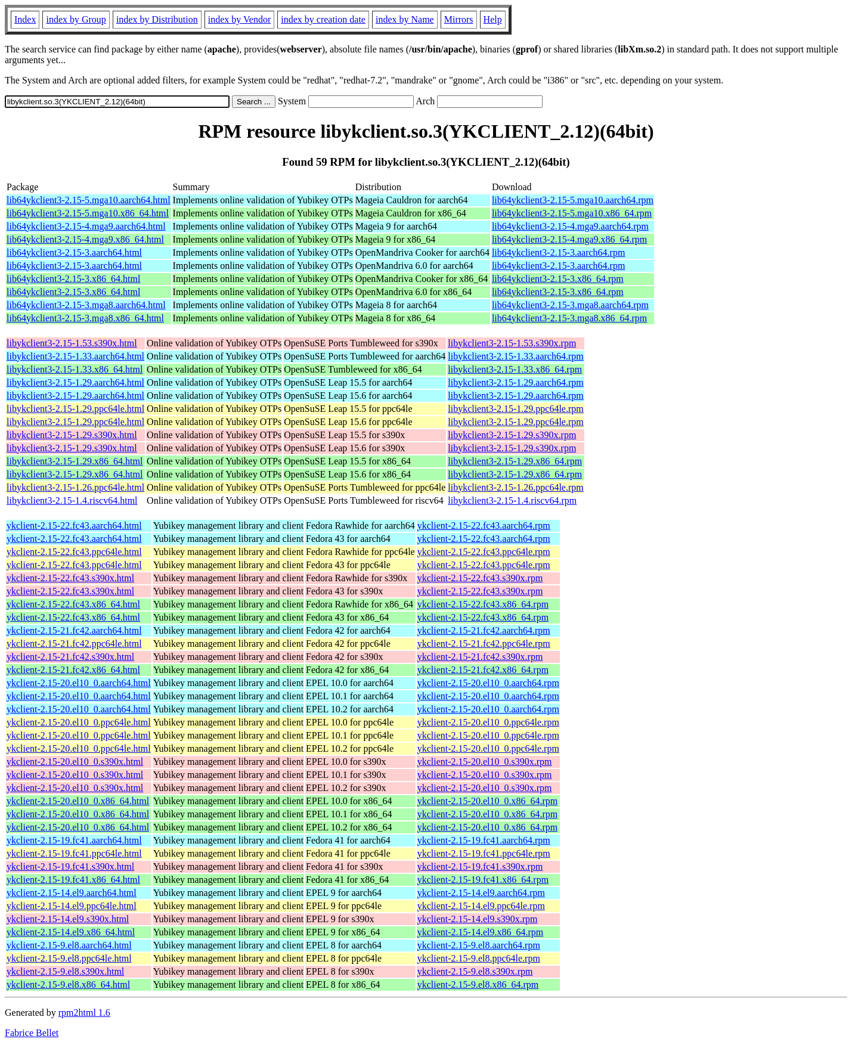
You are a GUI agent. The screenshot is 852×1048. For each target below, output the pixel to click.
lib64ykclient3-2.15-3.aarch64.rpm (558, 252)
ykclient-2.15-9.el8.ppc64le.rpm (478, 958)
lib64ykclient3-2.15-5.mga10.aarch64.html (89, 200)
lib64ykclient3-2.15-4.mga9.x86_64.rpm (569, 239)
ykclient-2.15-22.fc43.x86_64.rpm (483, 604)
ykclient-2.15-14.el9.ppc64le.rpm (481, 906)
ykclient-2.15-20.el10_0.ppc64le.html (79, 722)
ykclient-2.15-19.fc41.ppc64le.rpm (483, 853)
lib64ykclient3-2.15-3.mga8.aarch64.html (86, 305)
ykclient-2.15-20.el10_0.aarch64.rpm (488, 683)
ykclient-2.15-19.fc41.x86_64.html (73, 880)
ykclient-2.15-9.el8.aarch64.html (69, 945)
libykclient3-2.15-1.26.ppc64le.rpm (516, 487)
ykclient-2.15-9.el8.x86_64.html (68, 984)
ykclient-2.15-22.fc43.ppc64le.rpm (483, 552)
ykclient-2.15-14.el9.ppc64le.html (72, 906)
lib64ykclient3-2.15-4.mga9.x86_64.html (85, 239)
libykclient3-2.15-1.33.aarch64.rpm (516, 356)
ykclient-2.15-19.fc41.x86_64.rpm (483, 880)
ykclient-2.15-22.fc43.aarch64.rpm (483, 525)
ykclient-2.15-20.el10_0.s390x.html (75, 761)
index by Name (405, 19)
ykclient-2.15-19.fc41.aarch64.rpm (483, 840)
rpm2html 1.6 (84, 1012)
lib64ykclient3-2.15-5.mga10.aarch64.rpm (572, 200)
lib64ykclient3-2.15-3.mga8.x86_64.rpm (569, 318)
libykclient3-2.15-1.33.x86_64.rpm (515, 369)
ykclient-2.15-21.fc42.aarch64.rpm (483, 630)
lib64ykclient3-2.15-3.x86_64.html (73, 279)
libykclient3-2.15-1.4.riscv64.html (72, 500)
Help (493, 19)
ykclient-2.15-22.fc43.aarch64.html (74, 525)
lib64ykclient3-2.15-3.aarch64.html (74, 252)
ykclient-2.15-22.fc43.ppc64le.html (74, 552)
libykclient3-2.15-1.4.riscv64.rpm (512, 500)
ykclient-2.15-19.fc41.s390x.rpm (480, 866)
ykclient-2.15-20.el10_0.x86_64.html (78, 801)
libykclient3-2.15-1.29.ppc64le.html (75, 409)
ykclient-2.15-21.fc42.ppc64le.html (74, 643)
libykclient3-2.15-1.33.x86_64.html (74, 369)
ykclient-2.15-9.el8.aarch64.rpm (478, 945)
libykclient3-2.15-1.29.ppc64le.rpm (516, 409)
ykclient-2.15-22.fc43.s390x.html (70, 578)
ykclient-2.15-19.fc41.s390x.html (70, 866)
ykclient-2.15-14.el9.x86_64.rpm (480, 932)
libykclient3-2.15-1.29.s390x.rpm (512, 435)
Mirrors (458, 19)
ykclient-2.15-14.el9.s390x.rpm (477, 919)
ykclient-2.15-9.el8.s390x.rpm (475, 971)
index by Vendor (239, 19)
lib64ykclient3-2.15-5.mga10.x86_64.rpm (572, 213)
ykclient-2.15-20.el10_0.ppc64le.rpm (488, 722)
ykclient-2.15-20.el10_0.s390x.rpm (484, 761)
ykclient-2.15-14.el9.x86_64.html (71, 932)
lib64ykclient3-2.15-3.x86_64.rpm (558, 279)
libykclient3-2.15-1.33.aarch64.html (75, 356)
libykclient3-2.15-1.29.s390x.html (72, 435)
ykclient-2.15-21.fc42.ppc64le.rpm (483, 643)
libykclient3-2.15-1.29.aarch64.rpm (516, 382)
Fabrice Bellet (31, 1033)
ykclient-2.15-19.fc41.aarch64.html (74, 840)
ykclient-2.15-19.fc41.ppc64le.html (74, 853)
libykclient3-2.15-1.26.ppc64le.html (75, 487)
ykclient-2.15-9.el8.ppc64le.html (69, 958)
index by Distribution (157, 19)
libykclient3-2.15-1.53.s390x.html (72, 343)
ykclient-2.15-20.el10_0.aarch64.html (79, 683)
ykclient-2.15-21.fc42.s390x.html (70, 657)
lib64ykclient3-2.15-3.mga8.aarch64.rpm (570, 305)
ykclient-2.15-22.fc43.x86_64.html (73, 604)
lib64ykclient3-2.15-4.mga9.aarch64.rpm (570, 226)
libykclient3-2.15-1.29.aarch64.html (75, 382)
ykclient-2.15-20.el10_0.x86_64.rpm (487, 801)
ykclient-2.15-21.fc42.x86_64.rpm (483, 670)
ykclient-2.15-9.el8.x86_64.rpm (478, 984)
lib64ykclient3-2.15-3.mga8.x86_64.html (85, 318)
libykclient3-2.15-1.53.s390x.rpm (512, 343)
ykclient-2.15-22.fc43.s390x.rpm (480, 578)
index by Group (76, 19)
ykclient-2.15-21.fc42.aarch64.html (74, 630)
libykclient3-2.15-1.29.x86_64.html (74, 461)
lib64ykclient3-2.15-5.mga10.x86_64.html (88, 213)
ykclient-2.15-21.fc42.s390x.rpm (480, 657)
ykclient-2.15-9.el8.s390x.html (65, 971)
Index (25, 19)
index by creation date (323, 19)
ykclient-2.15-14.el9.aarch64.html (72, 893)
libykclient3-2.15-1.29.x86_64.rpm (515, 461)
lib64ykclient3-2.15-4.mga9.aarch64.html (86, 226)
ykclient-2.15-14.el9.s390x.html (68, 919)
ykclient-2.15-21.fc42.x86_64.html (73, 670)
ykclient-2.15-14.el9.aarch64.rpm (481, 893)
